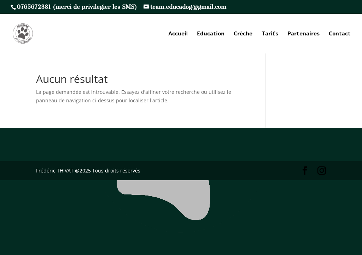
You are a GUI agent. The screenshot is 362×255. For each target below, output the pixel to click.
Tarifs (270, 34)
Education (210, 34)
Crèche (243, 34)
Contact (340, 34)
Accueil (178, 34)
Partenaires (303, 34)
